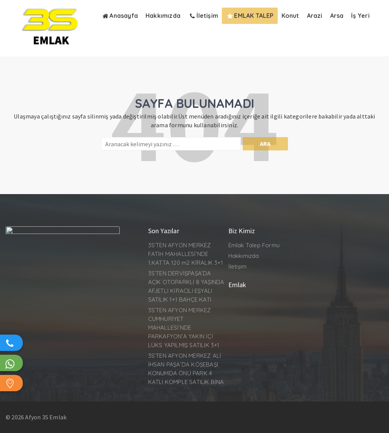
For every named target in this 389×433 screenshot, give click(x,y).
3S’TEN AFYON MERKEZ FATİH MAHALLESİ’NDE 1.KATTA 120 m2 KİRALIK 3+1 (185, 254)
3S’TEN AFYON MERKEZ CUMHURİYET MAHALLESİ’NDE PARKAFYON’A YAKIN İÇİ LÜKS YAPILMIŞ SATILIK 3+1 (184, 328)
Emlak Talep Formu (254, 245)
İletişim (237, 266)
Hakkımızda (243, 255)
